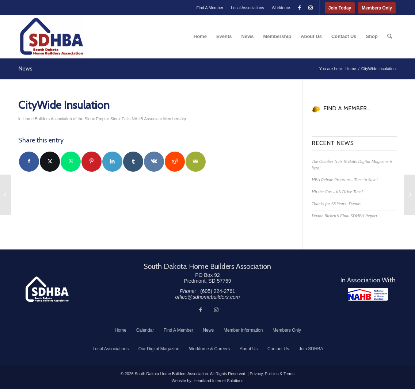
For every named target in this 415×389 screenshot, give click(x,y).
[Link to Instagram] (310, 7)
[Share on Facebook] (29, 162)
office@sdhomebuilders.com (207, 297)
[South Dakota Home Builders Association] (51, 36)
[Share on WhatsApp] (71, 162)
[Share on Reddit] (175, 162)
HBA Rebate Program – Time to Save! (345, 179)
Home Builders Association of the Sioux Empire (66, 119)
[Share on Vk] (154, 162)
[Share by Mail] (196, 162)
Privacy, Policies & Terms (272, 373)
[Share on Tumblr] (133, 162)
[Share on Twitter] (50, 162)
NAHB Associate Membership (159, 119)
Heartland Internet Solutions (218, 380)
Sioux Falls (120, 119)
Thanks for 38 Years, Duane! (337, 203)
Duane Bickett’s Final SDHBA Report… (346, 215)
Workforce (281, 7)
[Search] (389, 36)
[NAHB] (368, 294)
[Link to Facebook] (299, 7)
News (25, 68)
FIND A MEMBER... (346, 108)
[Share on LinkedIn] (112, 162)
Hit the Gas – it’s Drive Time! (337, 191)
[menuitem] (210, 7)
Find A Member (209, 7)
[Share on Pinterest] (91, 162)
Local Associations (247, 7)
